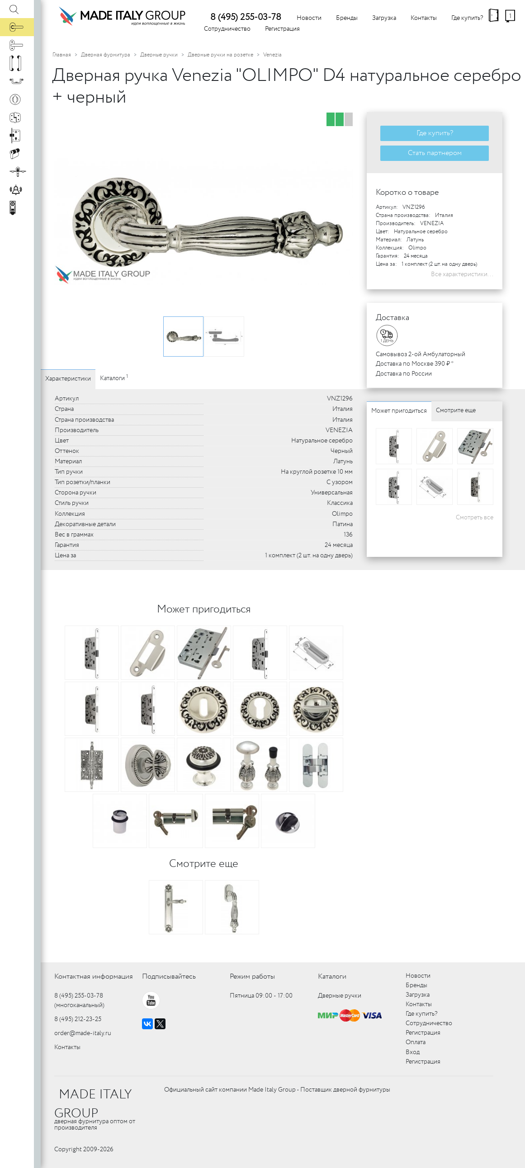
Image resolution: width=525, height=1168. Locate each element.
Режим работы (252, 976)
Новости (309, 18)
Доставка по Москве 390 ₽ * (415, 363)
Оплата (416, 1042)
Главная (61, 55)
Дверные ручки (159, 55)
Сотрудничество (227, 28)
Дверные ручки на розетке (220, 55)
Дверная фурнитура (105, 55)
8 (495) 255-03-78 (245, 17)
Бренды (347, 18)
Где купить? (467, 18)
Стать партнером (435, 153)
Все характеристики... (462, 274)
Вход (413, 1052)
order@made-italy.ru (82, 1033)
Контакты (424, 18)
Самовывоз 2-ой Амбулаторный (420, 354)
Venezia (272, 55)
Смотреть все (474, 517)
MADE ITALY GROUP (93, 1104)
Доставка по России (404, 373)
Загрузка (384, 18)
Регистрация (282, 28)
